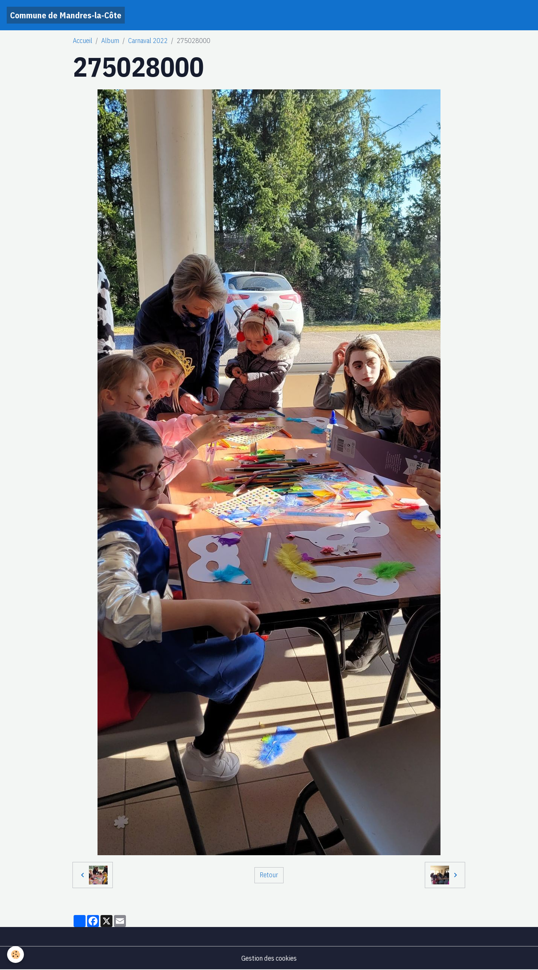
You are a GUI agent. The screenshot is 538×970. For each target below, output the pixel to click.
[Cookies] (15, 954)
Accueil (82, 40)
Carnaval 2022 (148, 40)
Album (110, 40)
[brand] (66, 15)
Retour (269, 875)
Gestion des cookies (269, 958)
